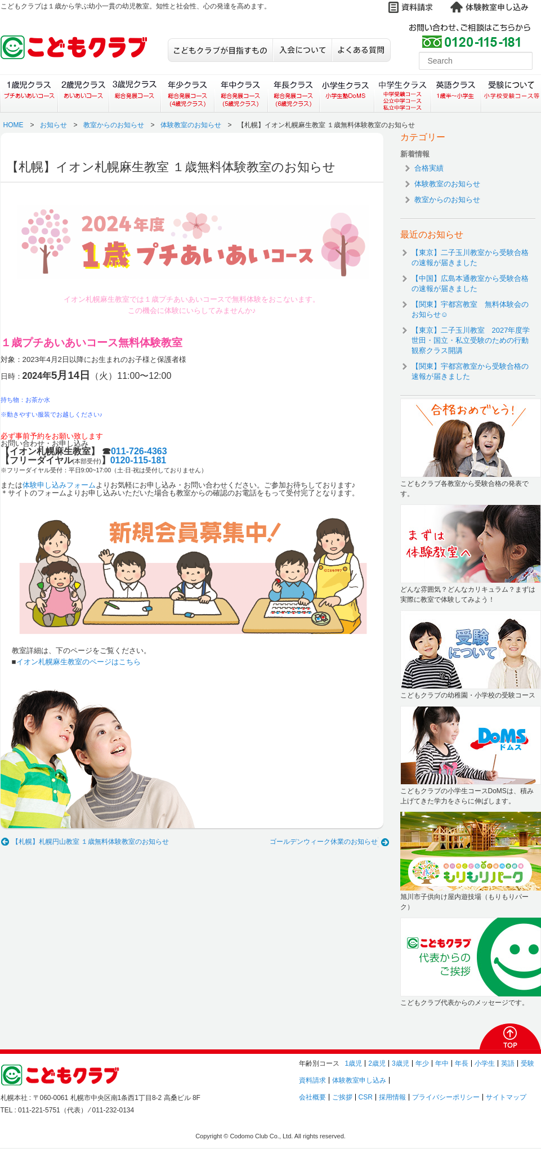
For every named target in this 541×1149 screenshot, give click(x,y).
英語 (508, 1063)
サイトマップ (506, 1097)
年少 (422, 1063)
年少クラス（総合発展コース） (187, 93)
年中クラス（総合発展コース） (240, 93)
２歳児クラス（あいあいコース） (83, 93)
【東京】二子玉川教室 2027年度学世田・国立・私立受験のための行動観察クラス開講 (471, 340)
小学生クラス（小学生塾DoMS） (347, 93)
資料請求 (312, 1080)
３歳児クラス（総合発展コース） (135, 93)
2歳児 (377, 1063)
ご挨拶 (342, 1097)
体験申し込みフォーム (59, 485)
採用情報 (392, 1097)
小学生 (485, 1063)
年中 (442, 1063)
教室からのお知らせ (113, 125)
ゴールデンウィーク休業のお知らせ (324, 842)
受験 (527, 1063)
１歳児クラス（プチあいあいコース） (29, 93)
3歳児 (400, 1063)
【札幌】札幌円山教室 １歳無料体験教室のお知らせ (90, 842)
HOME (13, 125)
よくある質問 (361, 50)
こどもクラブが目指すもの (220, 50)
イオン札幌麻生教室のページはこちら (78, 662)
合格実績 (429, 168)
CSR (366, 1097)
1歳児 (354, 1063)
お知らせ (53, 125)
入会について (302, 50)
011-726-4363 (139, 451)
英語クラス (456, 93)
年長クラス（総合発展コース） (293, 93)
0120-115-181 (138, 460)
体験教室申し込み (359, 1080)
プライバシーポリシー (446, 1097)
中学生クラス (403, 93)
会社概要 (312, 1097)
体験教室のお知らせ (190, 125)
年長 (461, 1063)
